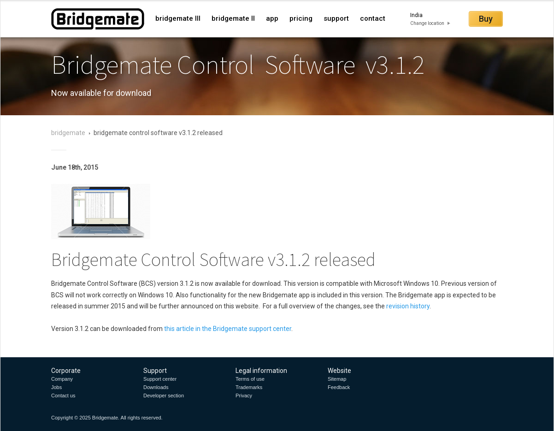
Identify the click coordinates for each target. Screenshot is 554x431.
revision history (408, 306)
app (272, 18)
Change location (427, 23)
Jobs (56, 387)
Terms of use (250, 379)
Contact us (63, 395)
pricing (300, 18)
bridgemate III (177, 18)
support (336, 18)
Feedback (339, 387)
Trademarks (249, 387)
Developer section (163, 395)
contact (372, 18)
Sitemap (337, 379)
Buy (486, 19)
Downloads (155, 387)
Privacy (244, 395)
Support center (160, 379)
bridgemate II (233, 18)
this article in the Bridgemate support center (227, 328)
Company (62, 379)
